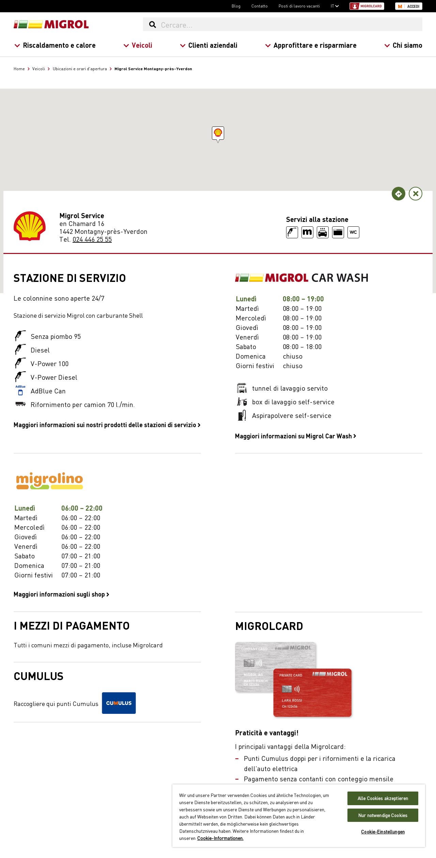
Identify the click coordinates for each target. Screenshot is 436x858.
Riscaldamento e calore (55, 45)
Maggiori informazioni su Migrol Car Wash (295, 435)
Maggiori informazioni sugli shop (61, 593)
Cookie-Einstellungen (383, 831)
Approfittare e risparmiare (311, 45)
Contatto (259, 6)
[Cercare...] (291, 24)
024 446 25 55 (92, 238)
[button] (218, 133)
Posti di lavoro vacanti (299, 6)
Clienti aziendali (208, 45)
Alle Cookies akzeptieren (383, 798)
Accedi (413, 6)
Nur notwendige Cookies (382, 815)
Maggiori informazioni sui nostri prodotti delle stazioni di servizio (107, 424)
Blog (236, 6)
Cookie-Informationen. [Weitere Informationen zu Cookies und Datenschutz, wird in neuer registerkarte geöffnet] (220, 837)
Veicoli (137, 45)
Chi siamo (403, 45)
